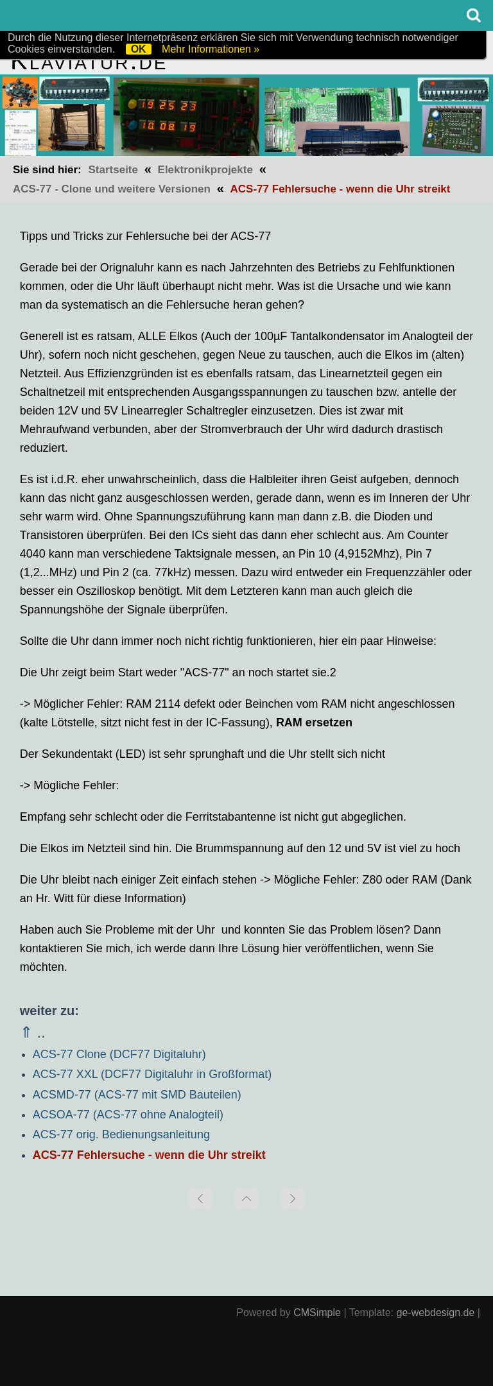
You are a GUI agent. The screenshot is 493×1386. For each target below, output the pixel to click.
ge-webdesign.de (436, 1312)
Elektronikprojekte (205, 170)
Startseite (112, 170)
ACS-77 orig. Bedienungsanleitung (121, 1134)
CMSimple (317, 1312)
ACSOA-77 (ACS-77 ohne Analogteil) (128, 1114)
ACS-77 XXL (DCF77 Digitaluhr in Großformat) (152, 1074)
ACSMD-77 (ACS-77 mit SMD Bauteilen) (137, 1094)
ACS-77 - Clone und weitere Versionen (112, 189)
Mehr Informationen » (210, 49)
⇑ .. (33, 1032)
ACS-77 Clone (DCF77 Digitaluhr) (119, 1054)
